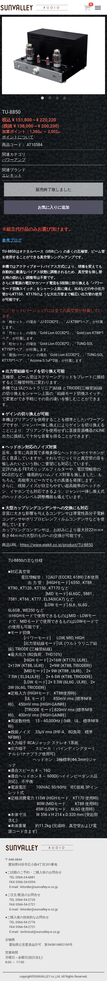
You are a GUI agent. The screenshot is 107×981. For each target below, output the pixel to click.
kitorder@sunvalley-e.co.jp (39, 887)
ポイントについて (18, 137)
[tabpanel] (53, 55)
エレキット (12, 175)
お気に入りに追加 (53, 207)
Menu (98, 5)
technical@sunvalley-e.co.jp (40, 932)
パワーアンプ (14, 159)
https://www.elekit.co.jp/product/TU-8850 (56, 545)
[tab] (43, 98)
